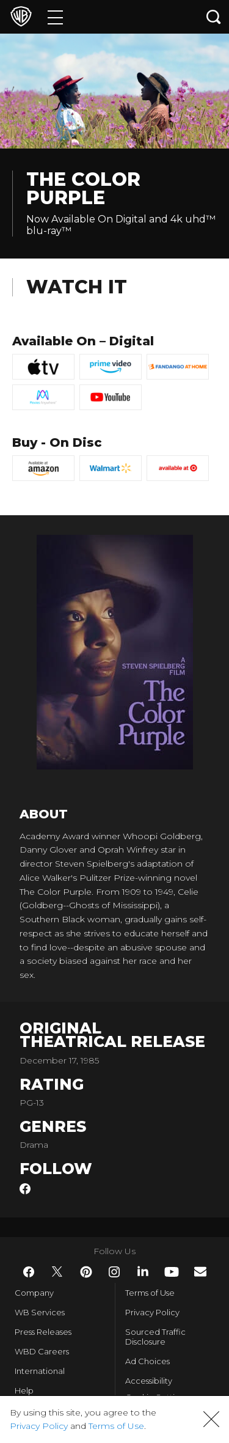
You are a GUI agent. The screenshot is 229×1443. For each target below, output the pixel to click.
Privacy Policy (152, 1312)
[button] (211, 1419)
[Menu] (55, 17)
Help (24, 1390)
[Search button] (213, 17)
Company (34, 1293)
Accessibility (148, 1381)
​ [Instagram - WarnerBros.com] (114, 1271)
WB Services (40, 1312)
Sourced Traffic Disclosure (155, 1336)
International (40, 1371)
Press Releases (43, 1332)
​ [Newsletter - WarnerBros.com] (200, 1271)
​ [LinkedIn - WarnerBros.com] (143, 1271)
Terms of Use (150, 1293)
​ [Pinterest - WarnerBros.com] (86, 1272)
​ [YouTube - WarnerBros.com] (171, 1272)
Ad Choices (147, 1361)
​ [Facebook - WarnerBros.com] (28, 1271)
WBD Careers (42, 1351)
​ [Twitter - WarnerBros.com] (57, 1271)
